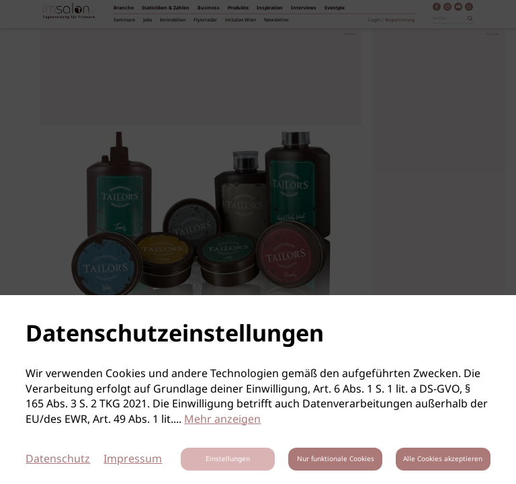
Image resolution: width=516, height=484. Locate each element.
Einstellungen (228, 459)
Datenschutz (58, 459)
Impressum (132, 459)
